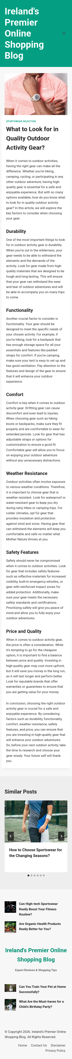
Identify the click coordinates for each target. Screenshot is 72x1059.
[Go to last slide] (11, 836)
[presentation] (36, 821)
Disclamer (58, 1045)
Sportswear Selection (21, 121)
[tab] (28, 875)
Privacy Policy (55, 1050)
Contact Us (39, 1045)
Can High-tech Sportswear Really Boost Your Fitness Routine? (38, 909)
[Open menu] (63, 33)
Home (22, 1045)
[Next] (61, 836)
